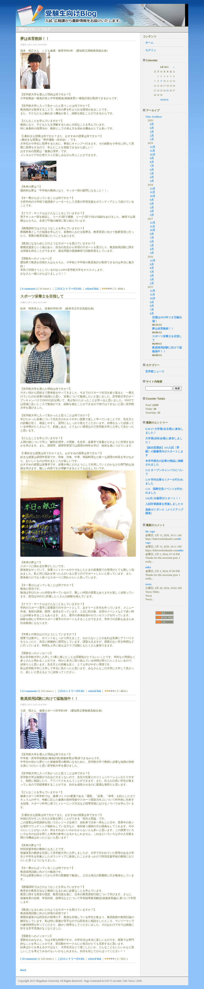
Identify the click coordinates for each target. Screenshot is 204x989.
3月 (152, 131)
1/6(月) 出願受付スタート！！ (163, 498)
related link (92, 288)
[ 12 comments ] (29, 691)
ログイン (150, 50)
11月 (152, 150)
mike (180, 550)
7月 (152, 165)
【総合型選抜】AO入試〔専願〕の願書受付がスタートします (164, 451)
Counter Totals (154, 398)
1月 (152, 139)
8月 (152, 162)
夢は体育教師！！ (163, 328)
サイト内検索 (152, 381)
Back (23, 970)
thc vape (150, 531)
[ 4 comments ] (28, 288)
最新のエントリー (155, 422)
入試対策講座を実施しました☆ (164, 504)
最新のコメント (154, 525)
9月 (152, 124)
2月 (152, 135)
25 (168, 90)
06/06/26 (164, 99)
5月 (152, 173)
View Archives (153, 116)
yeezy (148, 584)
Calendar (150, 60)
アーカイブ (151, 110)
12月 (152, 147)
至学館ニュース (154, 371)
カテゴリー (151, 365)
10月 (152, 154)
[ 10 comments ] (29, 958)
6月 (152, 128)
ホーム (149, 42)
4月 (152, 177)
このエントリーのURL (68, 288)
